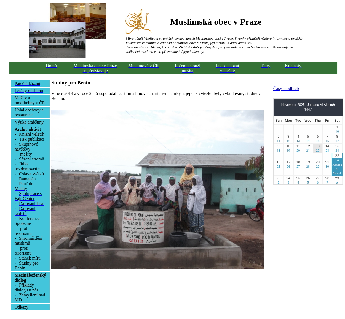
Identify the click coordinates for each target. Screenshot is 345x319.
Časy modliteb (286, 88)
